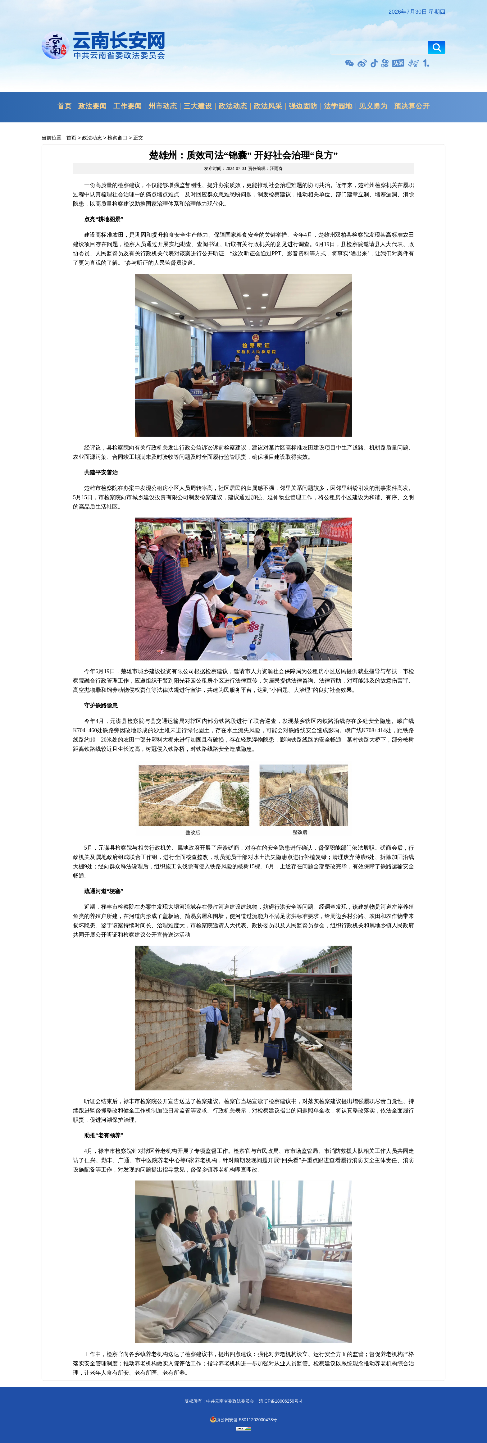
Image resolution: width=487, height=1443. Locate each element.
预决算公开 (412, 106)
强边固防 (303, 106)
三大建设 (198, 106)
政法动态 (233, 106)
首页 (64, 106)
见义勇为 (373, 106)
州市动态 (162, 106)
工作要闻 (127, 106)
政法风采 (268, 106)
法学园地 (338, 106)
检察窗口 (117, 137)
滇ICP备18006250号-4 (281, 1401)
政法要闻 (92, 106)
